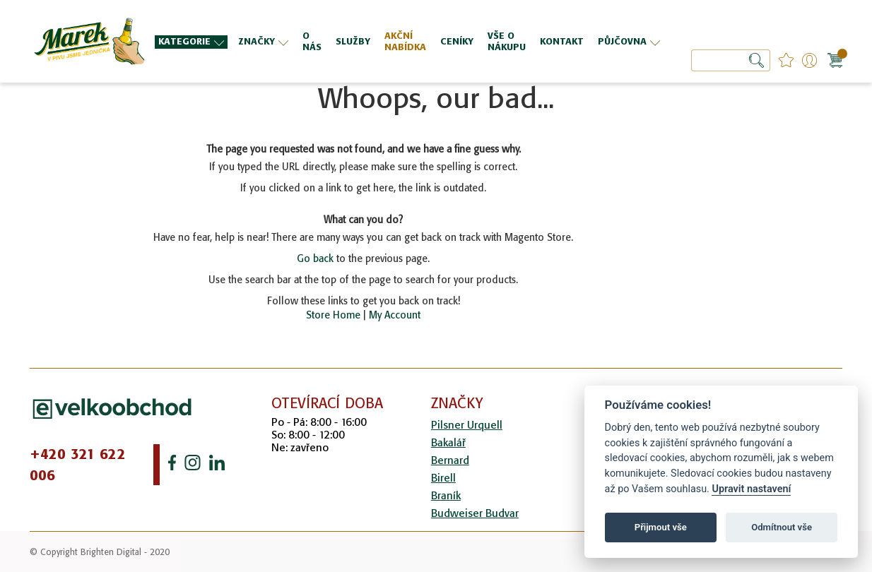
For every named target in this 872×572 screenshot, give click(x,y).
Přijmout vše (661, 527)
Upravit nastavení (751, 489)
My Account (394, 315)
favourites (786, 60)
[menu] (409, 41)
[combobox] (730, 60)
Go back (315, 258)
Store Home (333, 315)
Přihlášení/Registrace (809, 60)
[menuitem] (191, 42)
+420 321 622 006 (78, 464)
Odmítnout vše (781, 527)
